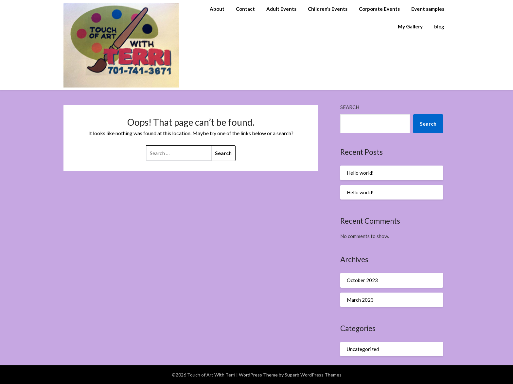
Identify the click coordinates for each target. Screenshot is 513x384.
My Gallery (410, 26)
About (217, 9)
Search (349, 107)
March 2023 (360, 300)
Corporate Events (379, 9)
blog (439, 26)
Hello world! (360, 173)
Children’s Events (327, 9)
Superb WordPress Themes (313, 374)
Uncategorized (363, 349)
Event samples (427, 9)
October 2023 (362, 280)
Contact (245, 9)
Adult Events (281, 9)
